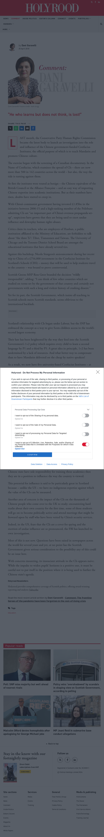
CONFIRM (32, 455)
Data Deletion (36, 464)
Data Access (52, 464)
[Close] (98, 372)
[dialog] (52, 418)
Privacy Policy (67, 464)
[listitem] (52, 409)
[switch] (85, 415)
